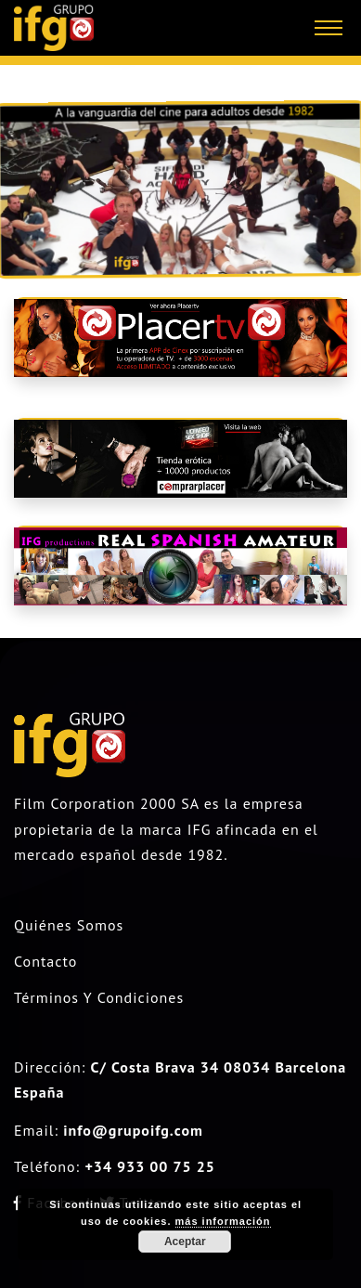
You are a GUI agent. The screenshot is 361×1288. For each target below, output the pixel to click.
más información (223, 1221)
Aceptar (185, 1241)
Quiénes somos (68, 925)
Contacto (45, 961)
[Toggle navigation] (328, 27)
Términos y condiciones (99, 997)
